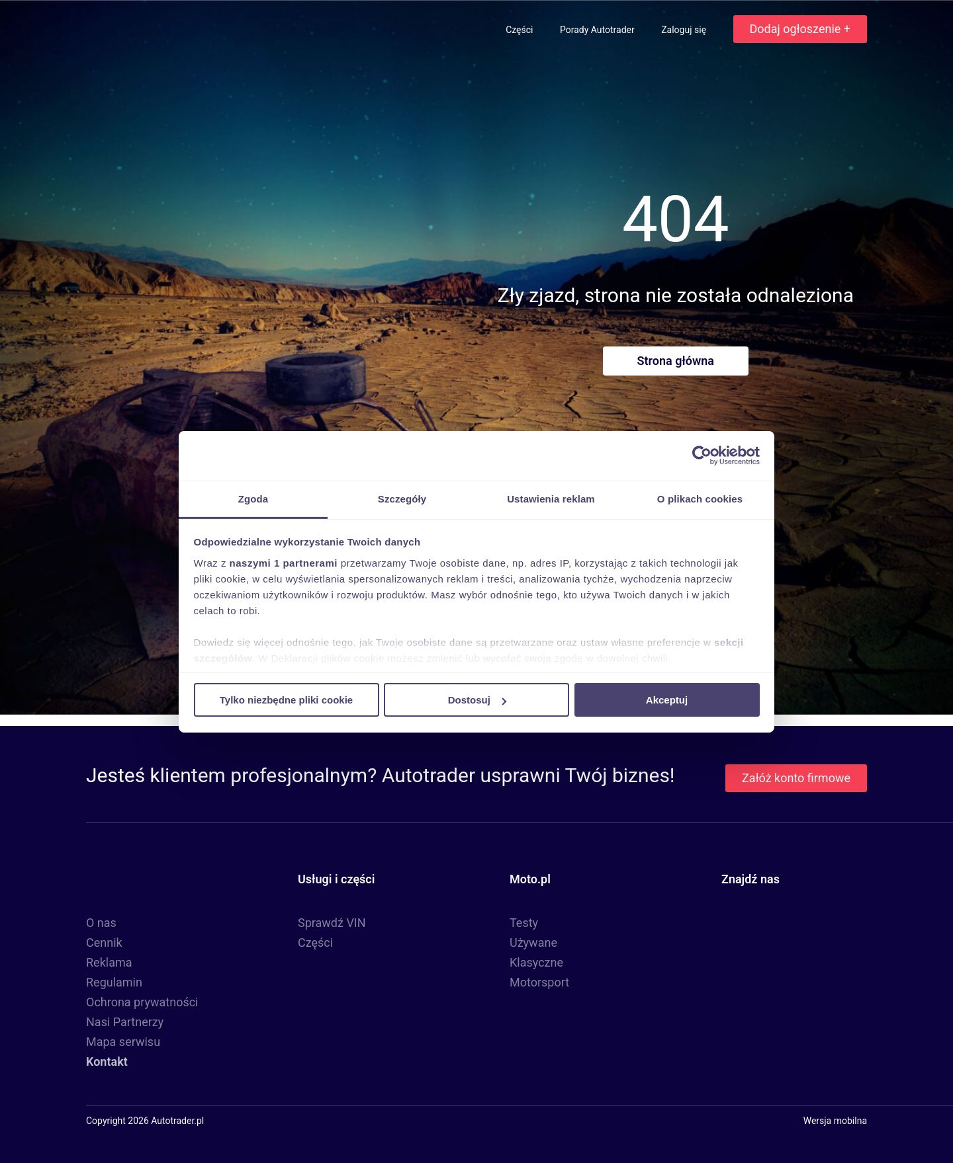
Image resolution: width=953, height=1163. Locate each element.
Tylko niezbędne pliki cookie (286, 699)
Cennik (104, 942)
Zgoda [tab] (253, 498)
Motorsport (539, 982)
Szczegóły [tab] (402, 498)
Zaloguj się (684, 29)
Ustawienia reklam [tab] (551, 498)
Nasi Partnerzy (124, 1022)
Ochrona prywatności (142, 1002)
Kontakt (107, 1061)
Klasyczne (536, 962)
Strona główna (675, 361)
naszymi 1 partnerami (284, 562)
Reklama (109, 962)
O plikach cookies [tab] (700, 498)
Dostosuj (477, 699)
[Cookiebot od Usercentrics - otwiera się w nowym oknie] (702, 455)
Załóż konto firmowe (796, 778)
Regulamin (114, 982)
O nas (101, 923)
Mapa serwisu (123, 1042)
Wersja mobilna (835, 1120)
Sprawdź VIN (332, 923)
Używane (533, 942)
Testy (524, 923)
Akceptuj (667, 699)
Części (520, 29)
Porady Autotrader (598, 29)
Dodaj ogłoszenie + (800, 29)
